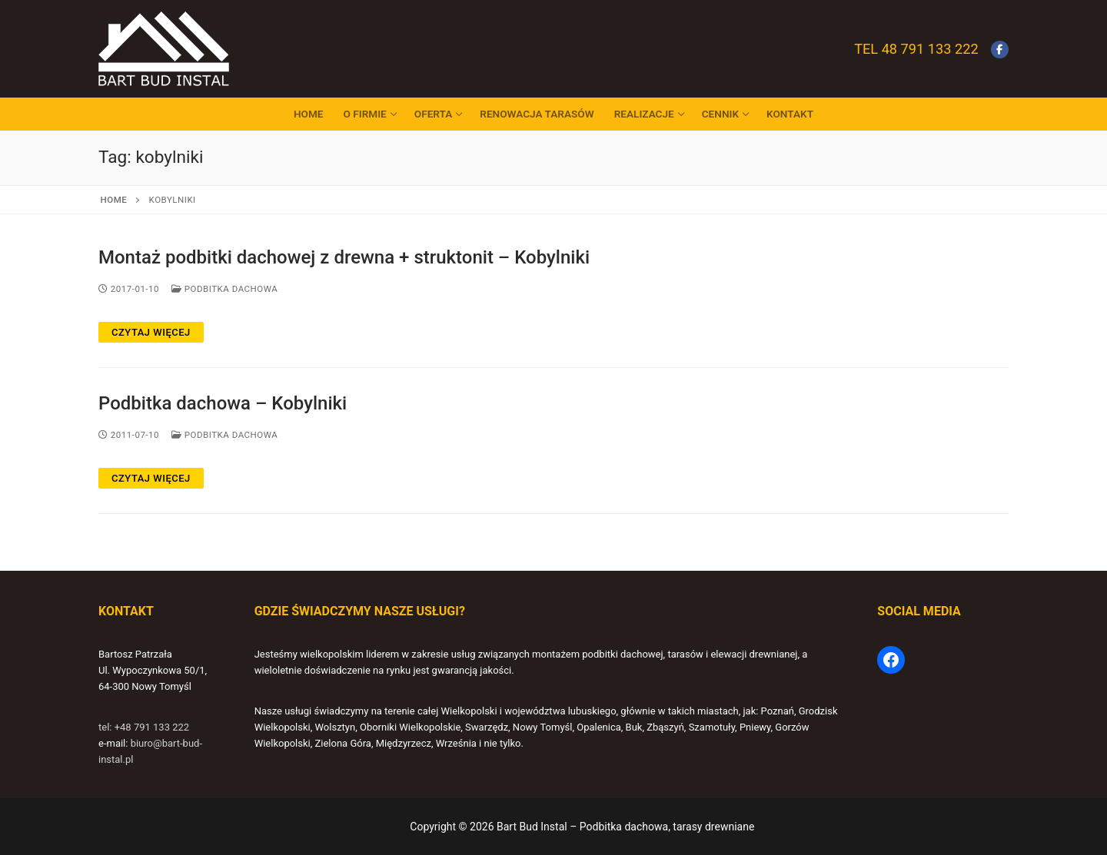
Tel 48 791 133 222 (916, 49)
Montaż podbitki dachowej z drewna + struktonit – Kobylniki (344, 257)
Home (114, 199)
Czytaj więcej (151, 332)
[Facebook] (1000, 49)
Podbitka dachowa (224, 288)
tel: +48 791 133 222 (143, 727)
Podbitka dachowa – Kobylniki (222, 403)
